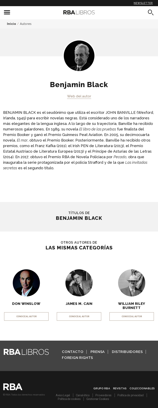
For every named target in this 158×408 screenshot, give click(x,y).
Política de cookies (69, 399)
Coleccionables (142, 388)
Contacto (72, 352)
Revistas (120, 388)
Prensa (98, 352)
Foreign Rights (77, 358)
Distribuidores (127, 352)
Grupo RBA (101, 388)
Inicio (11, 23)
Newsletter (143, 3)
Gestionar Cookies (97, 399)
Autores (26, 23)
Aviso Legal (63, 395)
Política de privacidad (130, 395)
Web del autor (79, 96)
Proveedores (103, 395)
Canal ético (83, 395)
